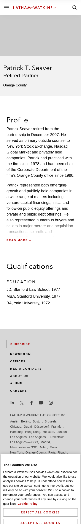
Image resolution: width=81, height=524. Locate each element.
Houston (48, 431)
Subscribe (20, 344)
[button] (40, 231)
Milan (43, 447)
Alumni (17, 383)
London (62, 431)
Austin (14, 421)
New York (16, 452)
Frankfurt (57, 426)
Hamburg (16, 431)
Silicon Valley (19, 463)
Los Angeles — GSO (24, 442)
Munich (54, 447)
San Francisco (36, 457)
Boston (37, 421)
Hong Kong (32, 431)
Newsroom (20, 354)
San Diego (17, 457)
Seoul (53, 457)
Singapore (37, 463)
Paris (51, 452)
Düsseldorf (41, 426)
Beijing (25, 421)
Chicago (15, 426)
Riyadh (62, 452)
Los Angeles (18, 437)
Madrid (45, 442)
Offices (18, 361)
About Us (19, 376)
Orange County (35, 452)
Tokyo (63, 463)
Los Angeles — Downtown (46, 437)
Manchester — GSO (23, 447)
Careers (18, 390)
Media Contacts (26, 368)
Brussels (50, 421)
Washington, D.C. (28, 468)
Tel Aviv (52, 463)
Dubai (28, 426)
